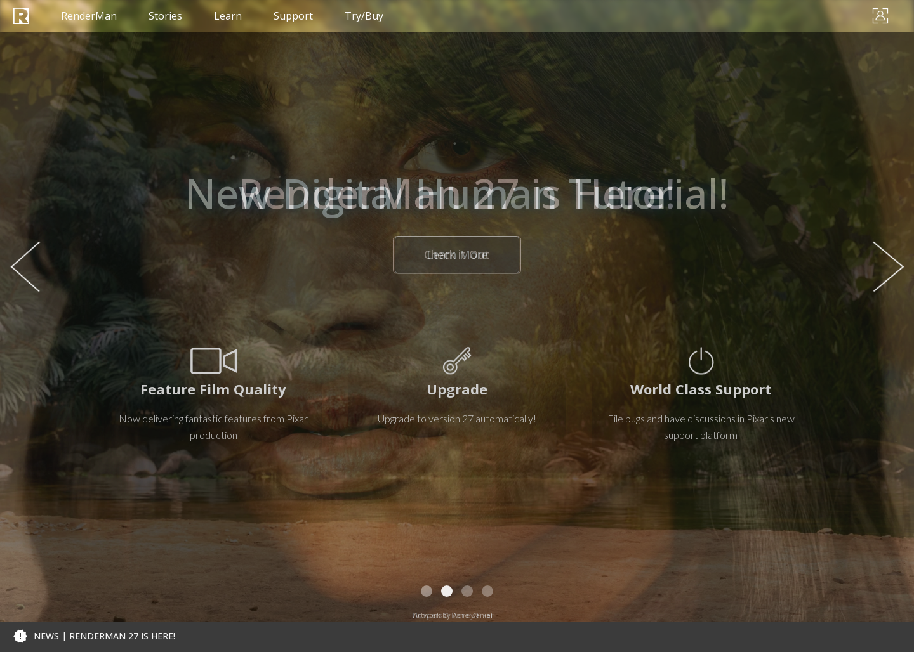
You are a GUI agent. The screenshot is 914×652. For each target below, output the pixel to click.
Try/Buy (364, 16)
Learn (228, 16)
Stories (165, 16)
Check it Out (457, 255)
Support (293, 16)
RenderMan (89, 16)
